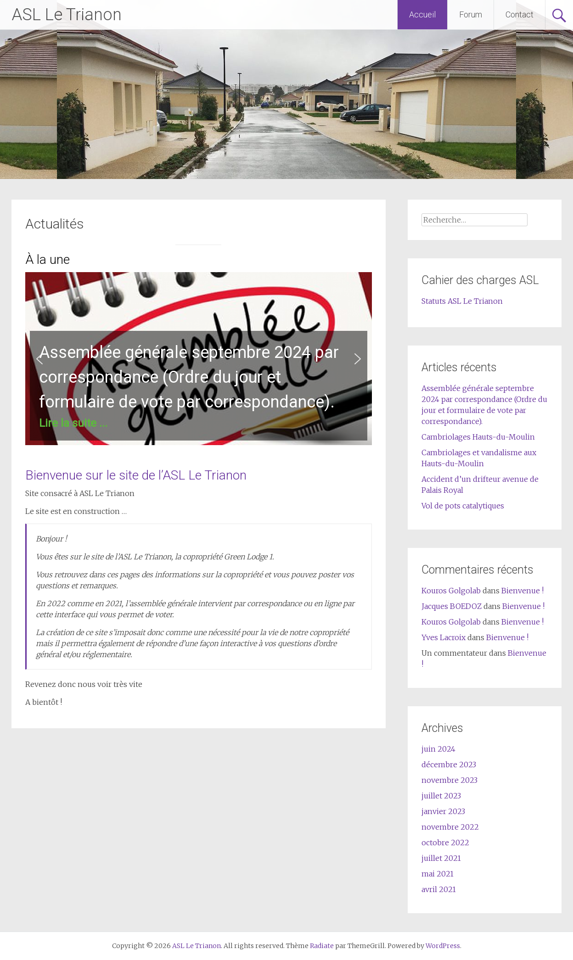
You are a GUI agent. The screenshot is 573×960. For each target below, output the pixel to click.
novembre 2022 (450, 827)
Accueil (422, 14)
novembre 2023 (449, 780)
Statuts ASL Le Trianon (462, 301)
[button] (198, 358)
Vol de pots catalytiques (462, 505)
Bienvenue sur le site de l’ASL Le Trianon (136, 475)
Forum (470, 14)
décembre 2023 (448, 764)
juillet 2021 (441, 858)
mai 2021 (437, 873)
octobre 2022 (445, 842)
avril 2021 (438, 889)
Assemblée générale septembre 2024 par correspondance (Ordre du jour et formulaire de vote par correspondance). (189, 377)
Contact (520, 14)
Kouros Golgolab (451, 590)
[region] (198, 358)
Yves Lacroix (443, 637)
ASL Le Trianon (66, 14)
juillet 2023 (441, 795)
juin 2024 (438, 748)
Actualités (54, 224)
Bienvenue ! (522, 590)
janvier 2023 (443, 811)
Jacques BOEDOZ (451, 606)
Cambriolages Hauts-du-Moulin (478, 436)
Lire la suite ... (73, 423)
